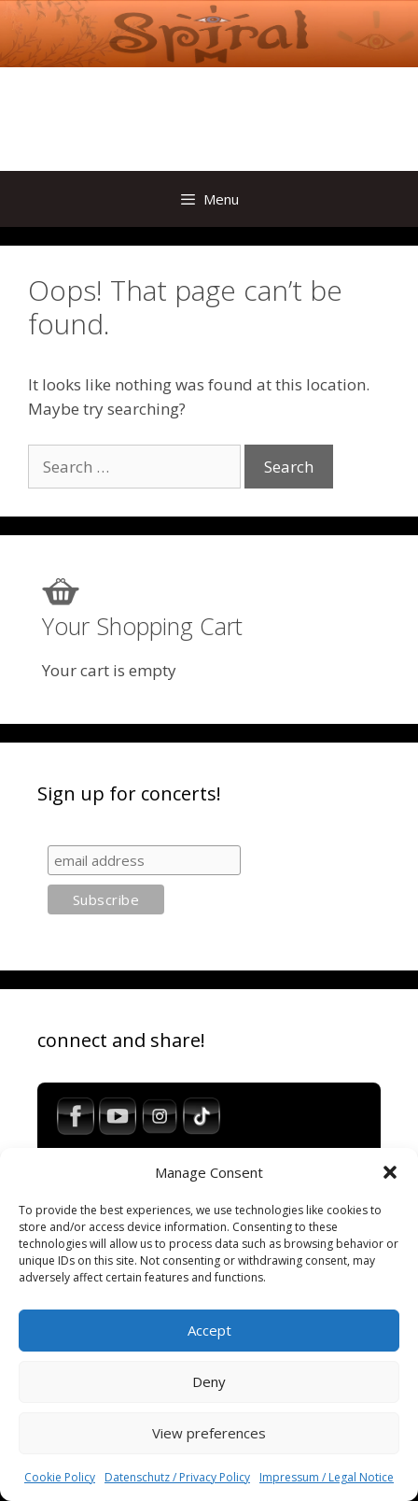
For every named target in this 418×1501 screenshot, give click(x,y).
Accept (209, 1330)
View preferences (209, 1432)
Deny (209, 1381)
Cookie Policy (59, 1477)
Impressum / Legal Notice (326, 1477)
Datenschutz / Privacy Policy (177, 1477)
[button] (390, 1172)
